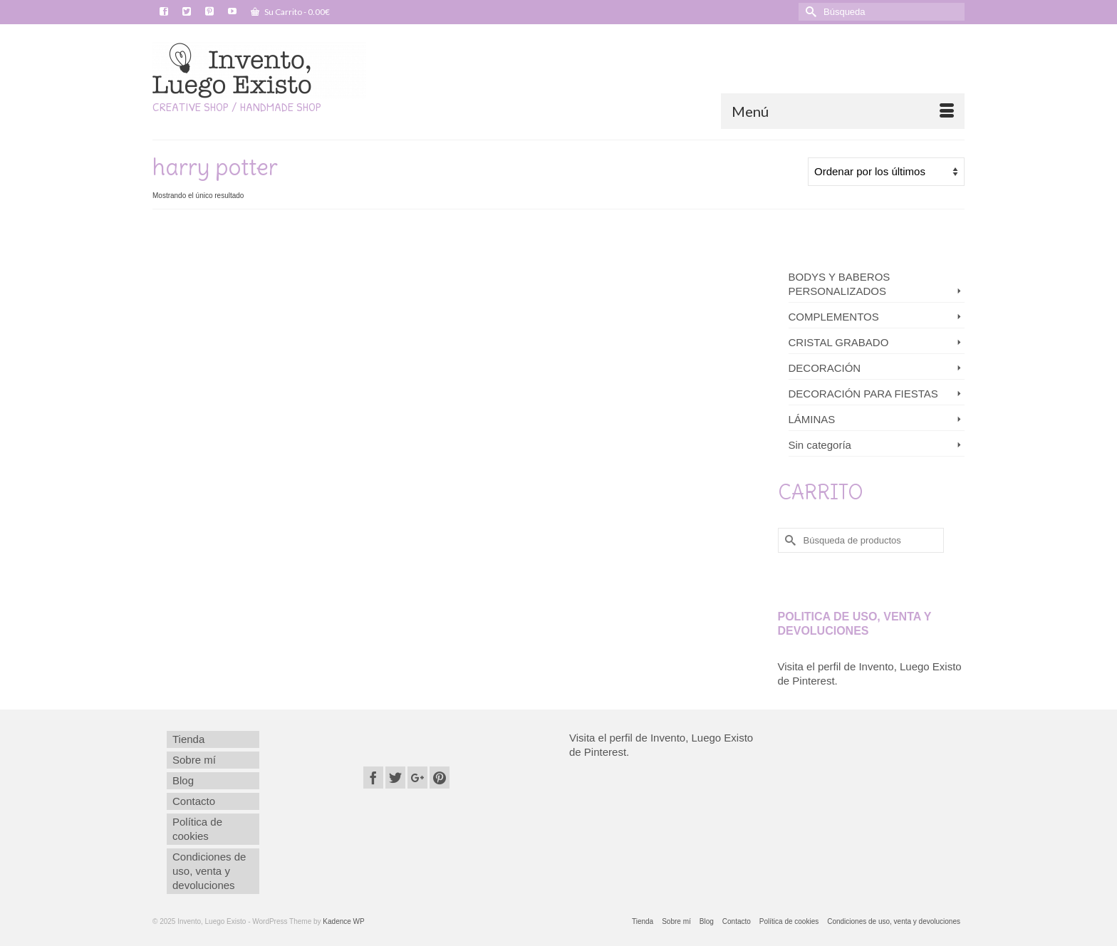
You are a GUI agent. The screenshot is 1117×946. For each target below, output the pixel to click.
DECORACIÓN (825, 368)
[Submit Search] (809, 12)
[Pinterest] (440, 777)
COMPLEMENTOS (834, 317)
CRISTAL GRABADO (839, 342)
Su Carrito (290, 11)
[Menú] (843, 111)
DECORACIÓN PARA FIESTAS (863, 394)
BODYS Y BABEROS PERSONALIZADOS (839, 284)
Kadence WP (343, 921)
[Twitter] (395, 777)
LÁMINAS (812, 419)
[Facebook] (373, 777)
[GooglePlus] (417, 777)
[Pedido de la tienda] (886, 171)
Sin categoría (820, 445)
